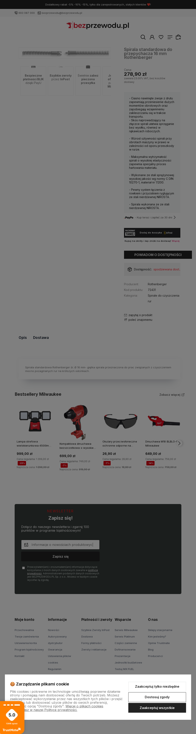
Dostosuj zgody (157, 697)
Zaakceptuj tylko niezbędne (157, 686)
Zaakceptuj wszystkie (157, 708)
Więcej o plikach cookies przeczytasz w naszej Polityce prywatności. (56, 708)
